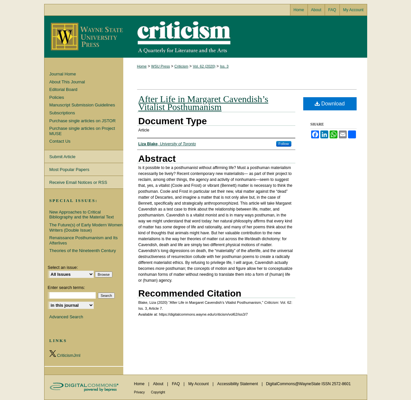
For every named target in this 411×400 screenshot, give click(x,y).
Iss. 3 (224, 66)
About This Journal (67, 81)
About (158, 384)
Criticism (205, 37)
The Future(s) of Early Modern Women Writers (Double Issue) (86, 227)
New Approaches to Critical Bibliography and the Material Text (81, 215)
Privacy (140, 392)
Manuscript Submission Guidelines (82, 104)
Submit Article (62, 156)
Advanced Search (66, 316)
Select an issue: (63, 267)
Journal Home (62, 73)
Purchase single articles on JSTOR (82, 120)
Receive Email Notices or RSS (78, 182)
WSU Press (160, 66)
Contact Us (60, 141)
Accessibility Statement (238, 384)
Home (142, 66)
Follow (284, 144)
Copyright (158, 392)
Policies (56, 97)
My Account (199, 384)
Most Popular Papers (69, 169)
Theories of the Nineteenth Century (82, 250)
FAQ (176, 384)
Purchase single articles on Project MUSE (82, 131)
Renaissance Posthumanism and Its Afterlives (83, 240)
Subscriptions (62, 112)
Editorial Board (63, 89)
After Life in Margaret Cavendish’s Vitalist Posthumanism (203, 103)
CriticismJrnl (64, 354)
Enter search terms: (66, 287)
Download (330, 103)
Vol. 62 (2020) (204, 66)
